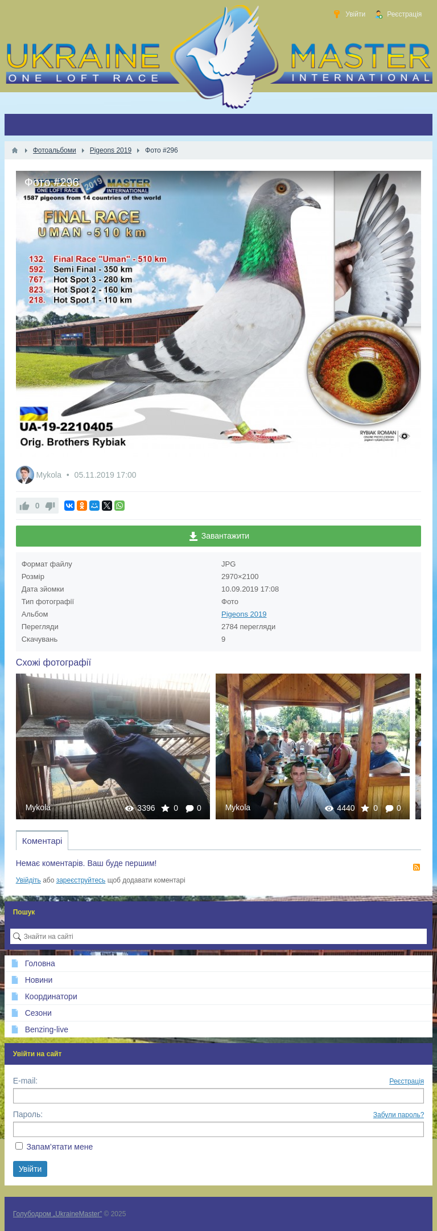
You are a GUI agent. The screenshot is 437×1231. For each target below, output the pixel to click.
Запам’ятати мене (60, 1146)
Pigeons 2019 (244, 614)
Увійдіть (28, 880)
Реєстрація (406, 1081)
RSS (416, 867)
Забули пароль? (398, 1115)
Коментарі (42, 841)
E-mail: (25, 1080)
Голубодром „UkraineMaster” (57, 1214)
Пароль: (28, 1114)
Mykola (50, 474)
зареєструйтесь (81, 880)
